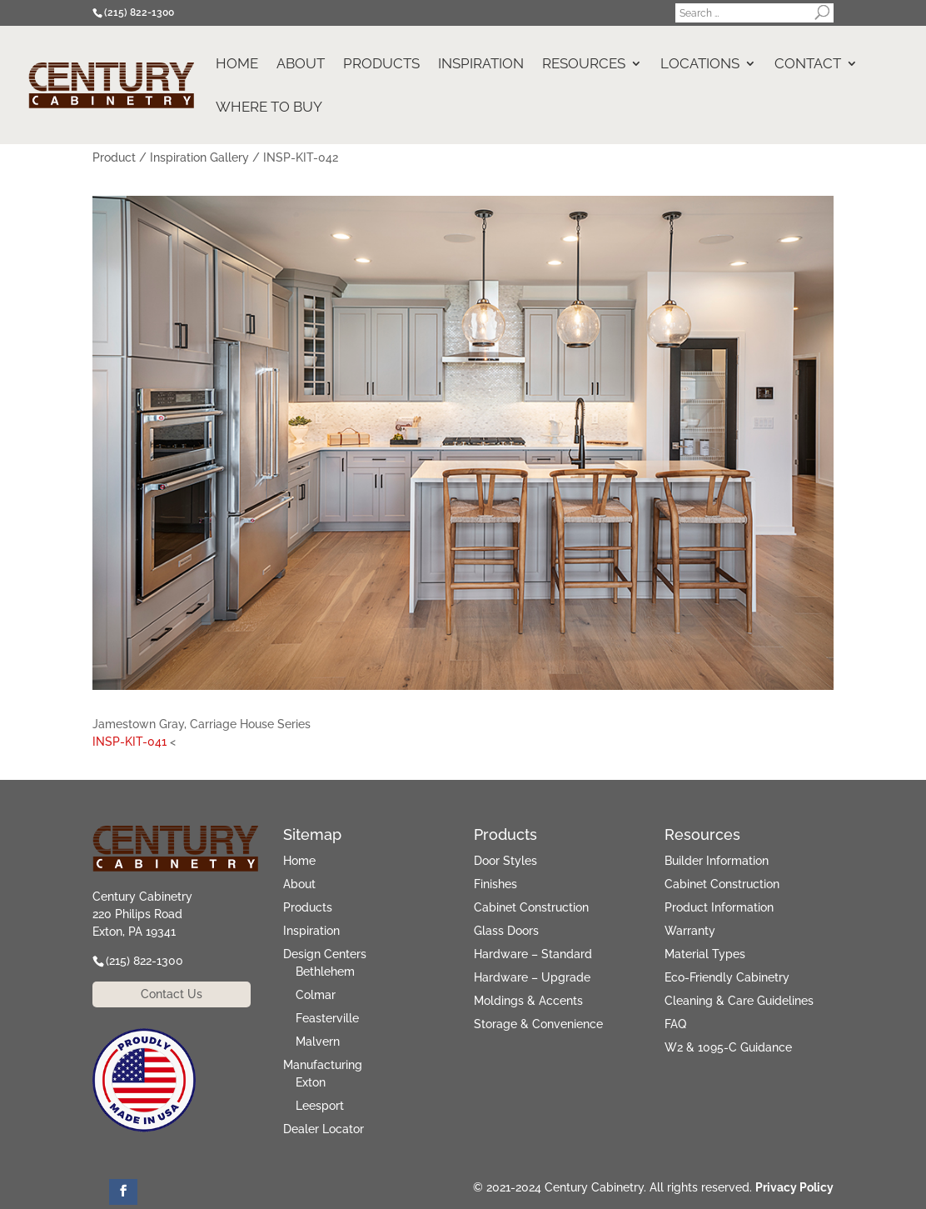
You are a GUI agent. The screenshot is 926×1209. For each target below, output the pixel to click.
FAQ (675, 1024)
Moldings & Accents (528, 1000)
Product (114, 157)
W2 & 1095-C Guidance (728, 1047)
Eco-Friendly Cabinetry (727, 977)
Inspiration (481, 64)
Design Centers (324, 954)
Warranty (690, 930)
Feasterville (327, 1018)
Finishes (495, 884)
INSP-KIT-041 (129, 741)
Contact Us (171, 994)
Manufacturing (322, 1065)
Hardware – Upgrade (532, 977)
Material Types (705, 954)
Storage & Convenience (538, 1024)
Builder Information (717, 860)
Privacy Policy (794, 1187)
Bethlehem (325, 971)
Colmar (316, 995)
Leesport (320, 1105)
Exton (311, 1082)
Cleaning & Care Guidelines (739, 1000)
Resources (583, 64)
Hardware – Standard (533, 954)
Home (237, 64)
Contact (807, 64)
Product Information (719, 907)
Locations (699, 64)
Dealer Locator (323, 1129)
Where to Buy (269, 108)
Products (381, 64)
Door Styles (505, 860)
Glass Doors (506, 930)
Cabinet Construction (531, 907)
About (300, 64)
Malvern (318, 1041)
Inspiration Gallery (199, 157)
